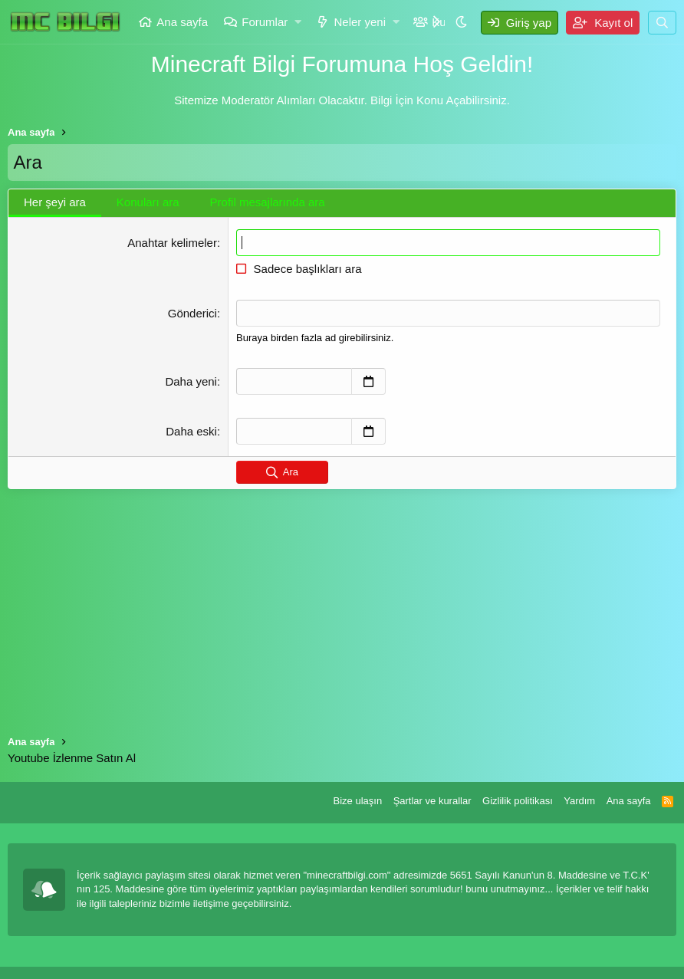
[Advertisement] (342, 604)
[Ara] (662, 22)
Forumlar (265, 21)
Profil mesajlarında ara (267, 202)
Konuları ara (148, 202)
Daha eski (191, 431)
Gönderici (192, 313)
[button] (298, 22)
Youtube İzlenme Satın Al (72, 757)
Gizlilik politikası (517, 801)
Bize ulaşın (358, 801)
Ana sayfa (182, 21)
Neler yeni (360, 21)
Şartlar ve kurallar (432, 801)
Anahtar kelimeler (172, 242)
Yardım (579, 801)
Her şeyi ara (55, 202)
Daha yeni (191, 381)
